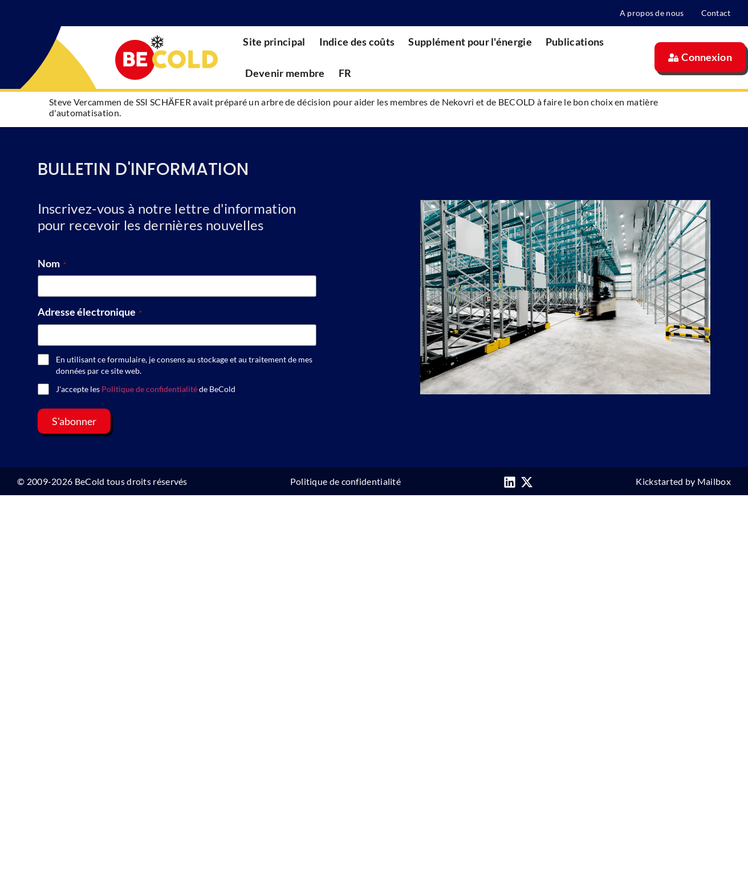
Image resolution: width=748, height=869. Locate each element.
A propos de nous (652, 13)
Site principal (274, 41)
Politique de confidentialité (149, 389)
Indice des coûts (357, 41)
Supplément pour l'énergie (470, 41)
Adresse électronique (90, 311)
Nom (52, 263)
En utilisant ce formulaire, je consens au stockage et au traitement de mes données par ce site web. (184, 365)
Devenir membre (284, 73)
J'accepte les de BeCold (145, 389)
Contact (716, 13)
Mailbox (714, 481)
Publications (575, 41)
